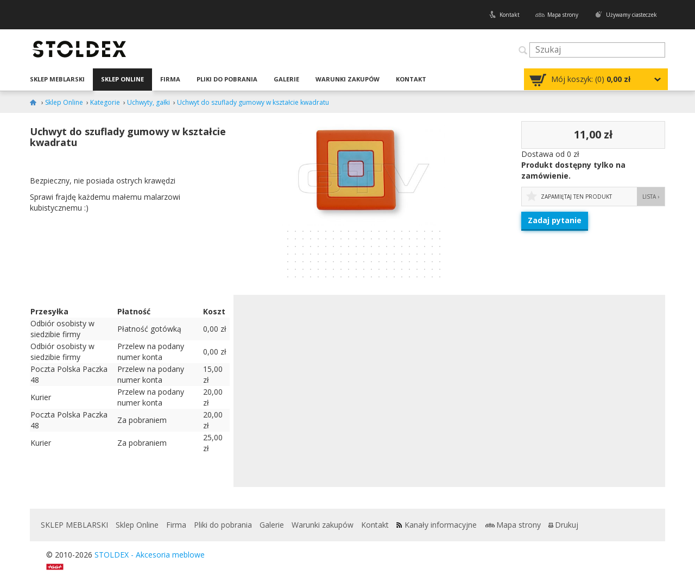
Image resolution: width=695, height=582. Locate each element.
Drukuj (566, 525)
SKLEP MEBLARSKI (57, 79)
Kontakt (510, 14)
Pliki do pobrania (227, 79)
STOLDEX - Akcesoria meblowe (149, 554)
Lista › (650, 196)
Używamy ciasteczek (631, 14)
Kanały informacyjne (441, 525)
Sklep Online (122, 79)
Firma (170, 79)
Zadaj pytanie (555, 220)
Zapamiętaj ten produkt (576, 196)
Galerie (286, 79)
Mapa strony (562, 14)
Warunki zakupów (347, 79)
